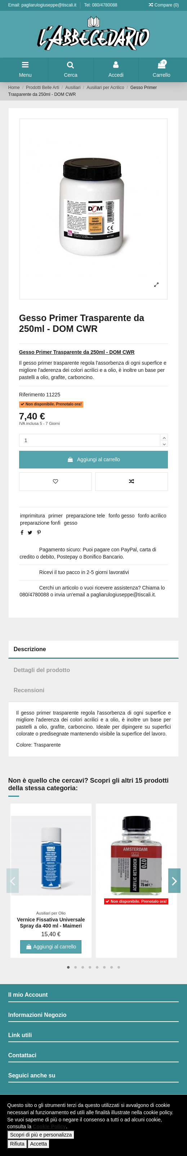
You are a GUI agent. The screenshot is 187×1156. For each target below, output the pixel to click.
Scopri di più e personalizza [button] (41, 1135)
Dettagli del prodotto (42, 670)
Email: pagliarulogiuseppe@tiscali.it (42, 5)
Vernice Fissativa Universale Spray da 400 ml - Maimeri (51, 923)
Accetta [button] (38, 1144)
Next (174, 880)
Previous (12, 880)
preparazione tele (85, 516)
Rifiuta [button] (17, 1144)
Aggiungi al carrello (93, 459)
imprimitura (32, 516)
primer (55, 516)
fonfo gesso (121, 516)
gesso (70, 523)
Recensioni (29, 690)
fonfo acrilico (152, 516)
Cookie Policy (49, 1126)
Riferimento (32, 394)
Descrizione (30, 649)
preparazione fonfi (40, 523)
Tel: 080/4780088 (100, 5)
